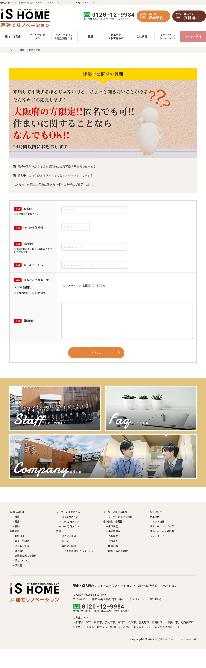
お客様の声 (156, 511)
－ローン (64, 541)
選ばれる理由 (16, 511)
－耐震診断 (112, 546)
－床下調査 (112, 526)
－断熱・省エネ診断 (117, 550)
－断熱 (15, 521)
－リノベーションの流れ (119, 516)
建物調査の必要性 (112, 521)
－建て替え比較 (67, 536)
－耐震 (15, 516)
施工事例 (155, 516)
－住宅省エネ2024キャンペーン (76, 550)
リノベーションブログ (162, 526)
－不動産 (17, 565)
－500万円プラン (68, 516)
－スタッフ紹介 (20, 541)
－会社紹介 (18, 536)
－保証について (20, 560)
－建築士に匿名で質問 (24, 555)
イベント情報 (193, 36)
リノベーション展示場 (162, 531)
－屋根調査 (112, 541)
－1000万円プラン (69, 521)
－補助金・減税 (67, 546)
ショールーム (157, 536)
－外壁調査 (112, 536)
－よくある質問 (20, 546)
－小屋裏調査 (113, 531)
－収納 (15, 526)
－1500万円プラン (69, 526)
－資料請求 (18, 550)
